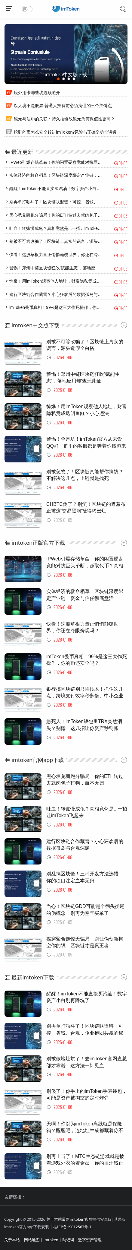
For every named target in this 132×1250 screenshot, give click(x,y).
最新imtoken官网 (77, 1219)
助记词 (68, 1239)
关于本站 (12, 1239)
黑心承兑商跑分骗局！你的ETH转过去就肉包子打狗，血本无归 (68, 215)
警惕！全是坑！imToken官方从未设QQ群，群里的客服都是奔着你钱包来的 (86, 445)
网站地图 (32, 1239)
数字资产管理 (90, 1239)
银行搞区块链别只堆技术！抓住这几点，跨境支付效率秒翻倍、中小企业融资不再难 (84, 696)
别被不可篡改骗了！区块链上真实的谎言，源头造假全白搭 (64, 241)
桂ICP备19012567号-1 (72, 1226)
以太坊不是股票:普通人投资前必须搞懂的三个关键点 (63, 105)
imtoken (51, 1239)
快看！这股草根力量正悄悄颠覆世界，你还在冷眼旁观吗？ (64, 254)
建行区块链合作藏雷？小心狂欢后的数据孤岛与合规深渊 (62, 294)
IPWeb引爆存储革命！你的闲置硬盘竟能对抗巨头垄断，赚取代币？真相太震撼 (84, 565)
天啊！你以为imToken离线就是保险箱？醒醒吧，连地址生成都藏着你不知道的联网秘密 (84, 1130)
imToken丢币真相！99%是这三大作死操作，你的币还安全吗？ (67, 307)
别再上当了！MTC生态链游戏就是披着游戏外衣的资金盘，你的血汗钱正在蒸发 (85, 1163)
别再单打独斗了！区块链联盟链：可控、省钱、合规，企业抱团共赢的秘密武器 (84, 1032)
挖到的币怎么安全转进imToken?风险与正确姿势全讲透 (65, 132)
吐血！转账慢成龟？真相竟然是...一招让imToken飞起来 (61, 228)
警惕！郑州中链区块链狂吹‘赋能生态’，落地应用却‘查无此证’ (65, 267)
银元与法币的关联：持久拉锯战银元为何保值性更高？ (64, 119)
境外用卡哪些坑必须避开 (37, 92)
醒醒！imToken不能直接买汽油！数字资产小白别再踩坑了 (63, 188)
